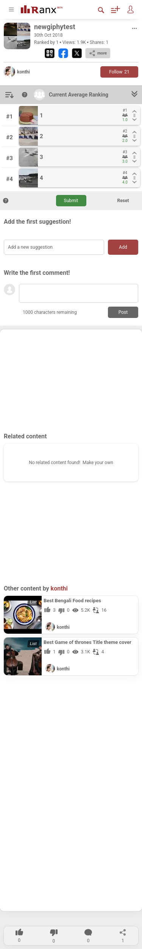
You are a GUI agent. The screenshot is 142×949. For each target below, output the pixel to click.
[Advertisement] (71, 380)
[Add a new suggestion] (54, 247)
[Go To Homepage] (47, 8)
